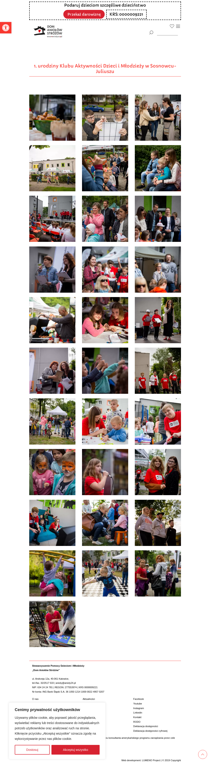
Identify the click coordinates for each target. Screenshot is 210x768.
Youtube (137, 703)
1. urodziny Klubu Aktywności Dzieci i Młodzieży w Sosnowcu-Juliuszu (105, 68)
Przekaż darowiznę (84, 14)
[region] (57, 730)
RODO (137, 722)
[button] (5, 27)
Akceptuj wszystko (75, 750)
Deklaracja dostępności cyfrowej (150, 731)
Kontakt (137, 717)
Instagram (138, 708)
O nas (35, 699)
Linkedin (137, 712)
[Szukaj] (151, 33)
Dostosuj (32, 750)
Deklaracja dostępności (145, 726)
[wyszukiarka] (167, 32)
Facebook (138, 699)
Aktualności (89, 699)
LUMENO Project (151, 760)
